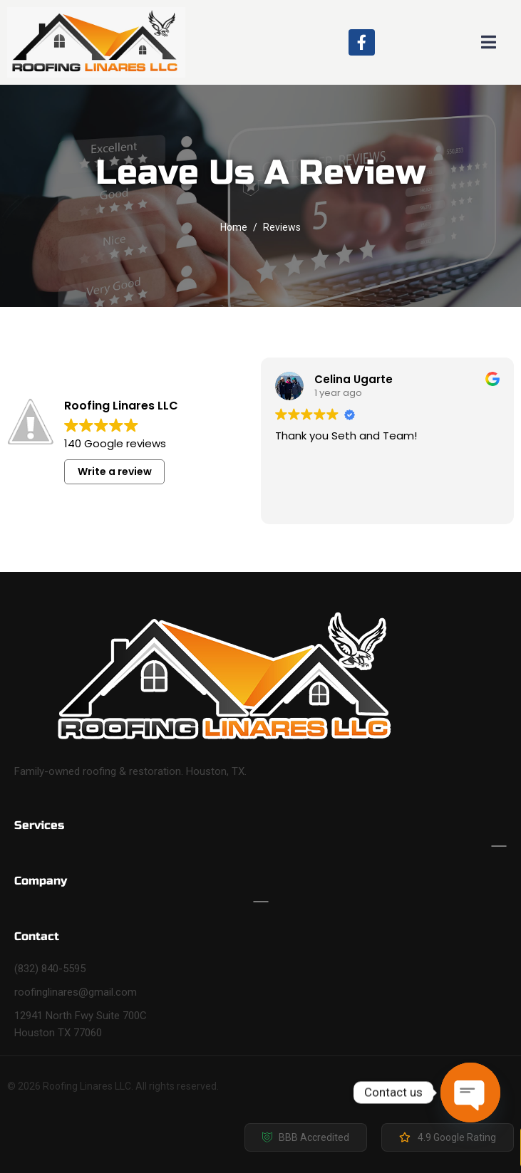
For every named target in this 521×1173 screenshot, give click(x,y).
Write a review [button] (115, 471)
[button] (305, 1137)
